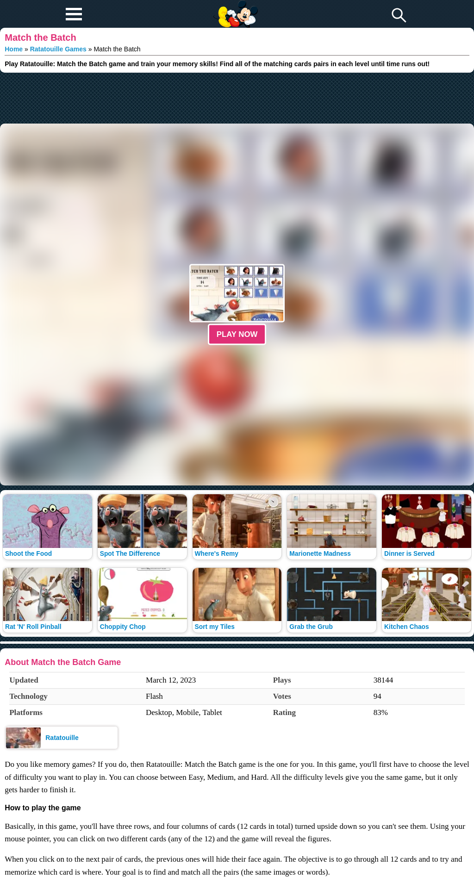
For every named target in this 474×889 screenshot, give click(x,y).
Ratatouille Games (58, 49)
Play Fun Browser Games (234, 6)
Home (14, 49)
